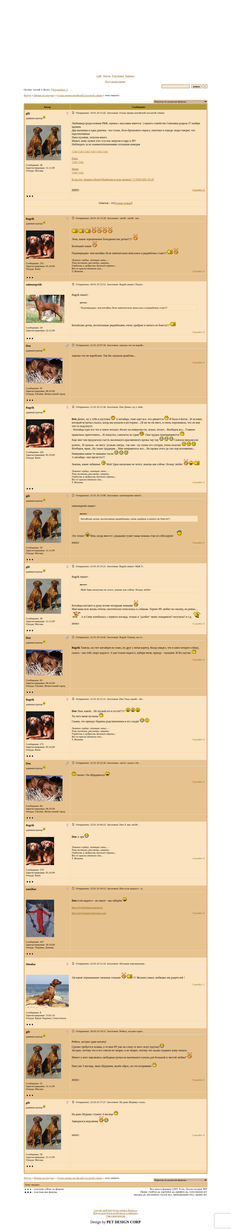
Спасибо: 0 (198, 189)
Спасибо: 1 (198, 984)
